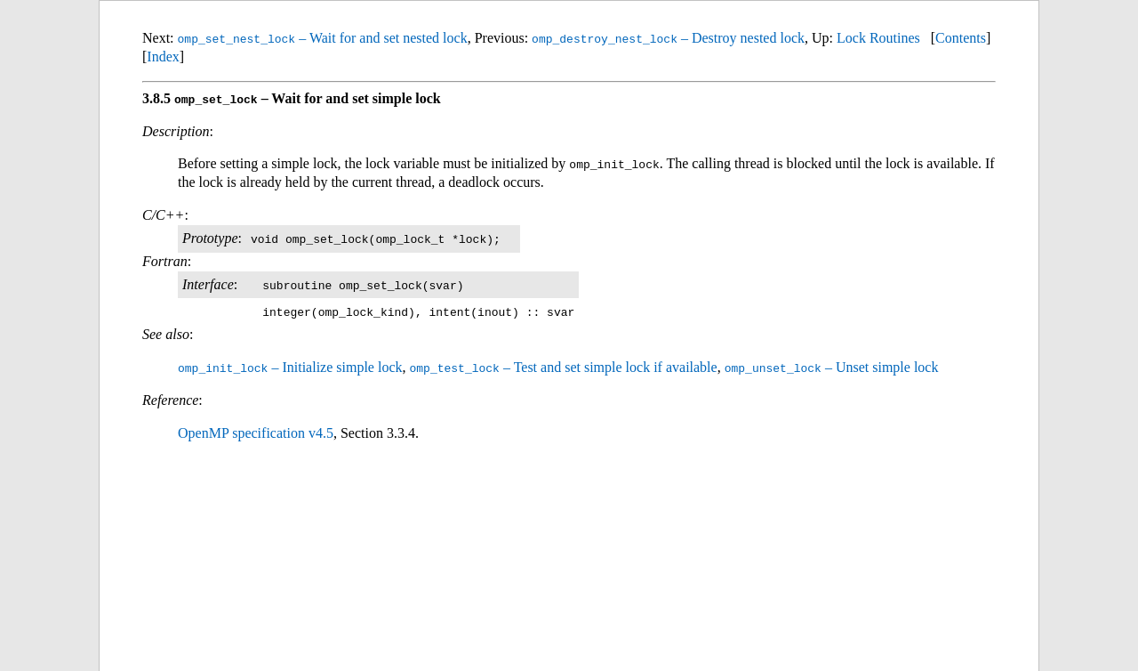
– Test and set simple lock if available (563, 367)
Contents (960, 37)
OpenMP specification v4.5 (255, 432)
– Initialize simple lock (290, 367)
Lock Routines (878, 37)
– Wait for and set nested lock (323, 37)
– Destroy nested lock (668, 37)
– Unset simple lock (832, 367)
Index (163, 56)
